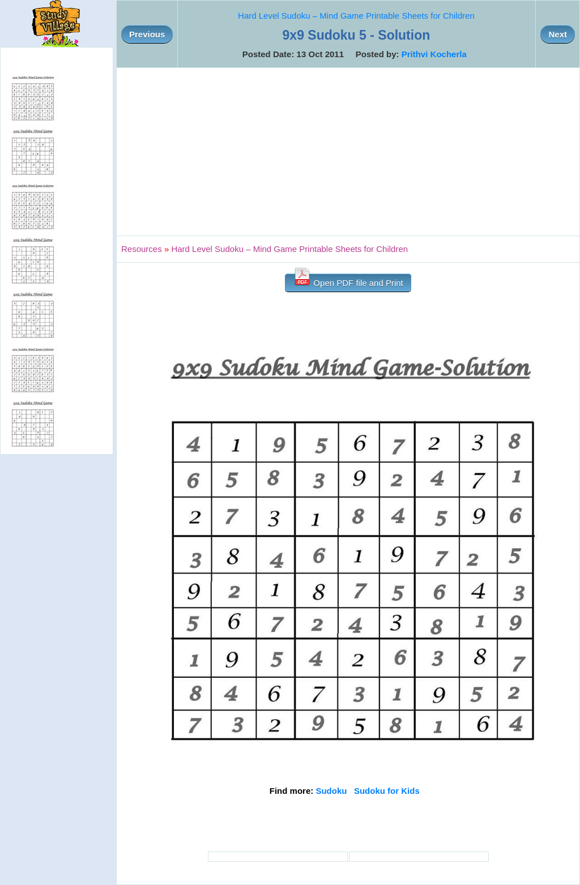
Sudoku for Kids (387, 791)
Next (557, 34)
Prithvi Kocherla (434, 54)
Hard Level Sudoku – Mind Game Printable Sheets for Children (356, 15)
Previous (147, 34)
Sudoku (331, 791)
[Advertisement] (348, 151)
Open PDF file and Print (348, 280)
